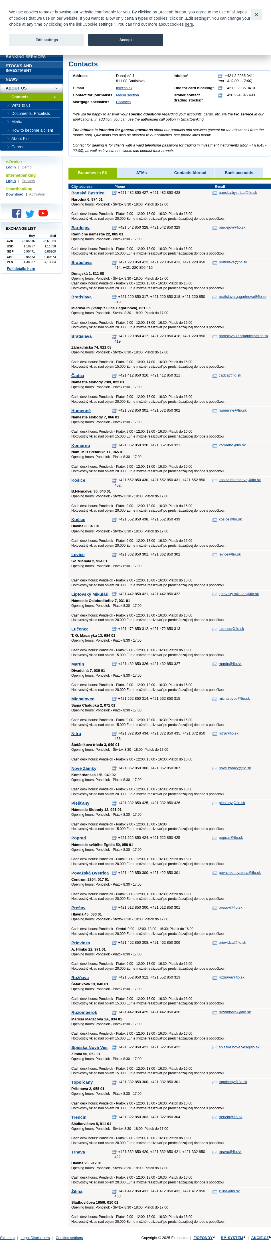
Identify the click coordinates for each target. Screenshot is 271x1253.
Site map (7, 1238)
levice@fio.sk (230, 554)
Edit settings (46, 40)
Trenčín (78, 1117)
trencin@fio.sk (230, 1117)
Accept (125, 40)
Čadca (77, 375)
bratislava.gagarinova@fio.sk (242, 296)
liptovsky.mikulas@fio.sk (239, 594)
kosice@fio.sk (230, 519)
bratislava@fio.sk (233, 262)
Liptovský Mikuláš (89, 594)
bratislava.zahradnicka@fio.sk (243, 336)
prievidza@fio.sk (232, 942)
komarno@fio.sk (232, 445)
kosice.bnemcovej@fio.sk (240, 480)
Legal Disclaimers (35, 1238)
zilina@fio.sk (229, 1191)
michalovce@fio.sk (234, 698)
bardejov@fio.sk (232, 227)
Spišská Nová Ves (89, 1047)
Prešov (78, 907)
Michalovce (82, 698)
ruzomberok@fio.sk (235, 1012)
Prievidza (80, 942)
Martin (77, 664)
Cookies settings (69, 1238)
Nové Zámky (83, 768)
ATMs (141, 172)
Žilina (76, 1191)
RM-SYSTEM (232, 1238)
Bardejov (80, 227)
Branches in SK (93, 172)
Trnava (78, 1152)
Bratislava (81, 262)
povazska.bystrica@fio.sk (240, 872)
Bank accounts (239, 172)
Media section (127, 95)
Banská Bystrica (87, 192)
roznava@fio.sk (231, 977)
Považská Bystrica (90, 872)
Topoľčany (82, 1082)
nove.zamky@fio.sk (235, 768)
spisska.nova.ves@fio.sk (239, 1047)
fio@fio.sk (124, 88)
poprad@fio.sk (231, 837)
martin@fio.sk (230, 664)
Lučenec (80, 628)
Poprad (78, 837)
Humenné (81, 410)
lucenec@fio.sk (231, 628)
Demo (27, 167)
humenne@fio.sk (233, 410)
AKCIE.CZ (260, 1238)
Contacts (123, 102)
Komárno (80, 445)
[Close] (256, 14)
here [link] (189, 24)
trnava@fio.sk (230, 1152)
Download (14, 194)
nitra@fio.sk (228, 733)
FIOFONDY (203, 1238)
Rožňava (80, 977)
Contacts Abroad (190, 172)
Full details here (21, 269)
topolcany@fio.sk (233, 1082)
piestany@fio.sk (232, 803)
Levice (78, 554)
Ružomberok (84, 1012)
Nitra (76, 733)
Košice (78, 480)
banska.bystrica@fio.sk (238, 192)
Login (11, 167)
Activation (37, 194)
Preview (28, 181)
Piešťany (80, 803)
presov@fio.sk (230, 907)
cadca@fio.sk (230, 375)
